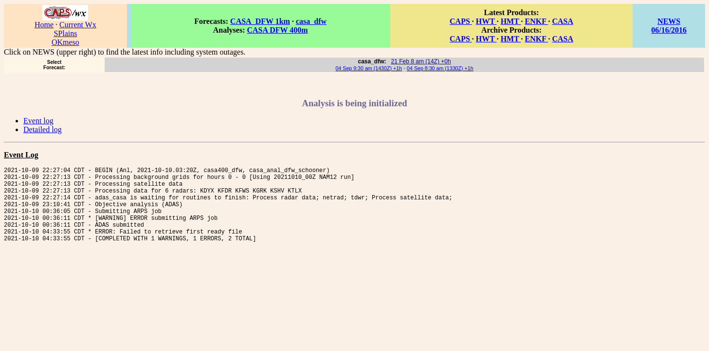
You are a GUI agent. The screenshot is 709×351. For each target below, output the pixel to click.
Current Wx (77, 24)
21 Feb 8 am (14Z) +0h (421, 61)
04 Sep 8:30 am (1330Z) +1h (440, 68)
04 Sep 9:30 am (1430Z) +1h (368, 68)
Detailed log (42, 129)
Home (44, 24)
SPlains (65, 33)
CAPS (461, 21)
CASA (562, 21)
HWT (486, 21)
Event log (38, 121)
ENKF (536, 21)
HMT (511, 21)
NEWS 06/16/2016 (669, 25)
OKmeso (65, 42)
